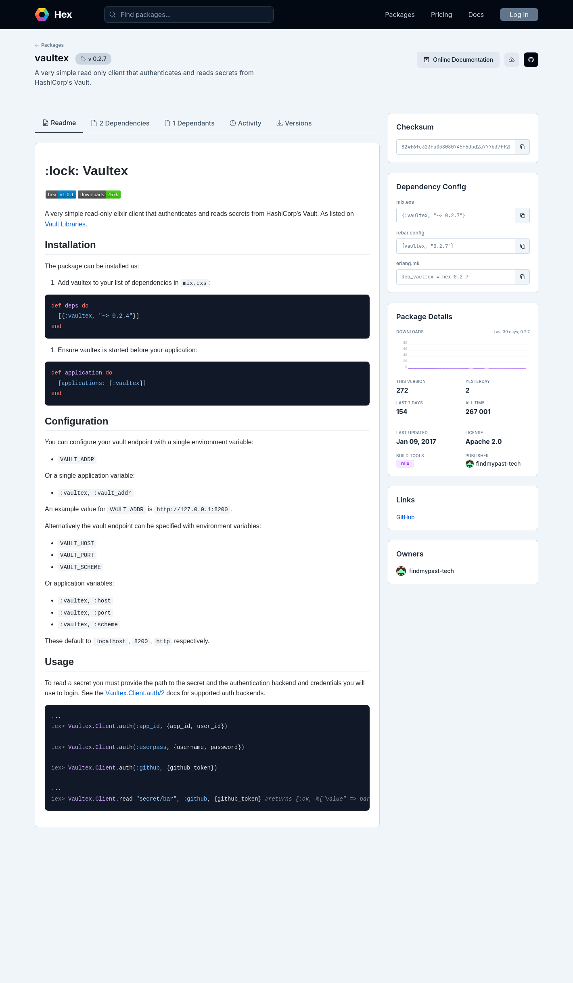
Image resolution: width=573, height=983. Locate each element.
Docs (476, 14)
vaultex (52, 58)
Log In (519, 14)
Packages (400, 14)
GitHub (405, 517)
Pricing (441, 14)
